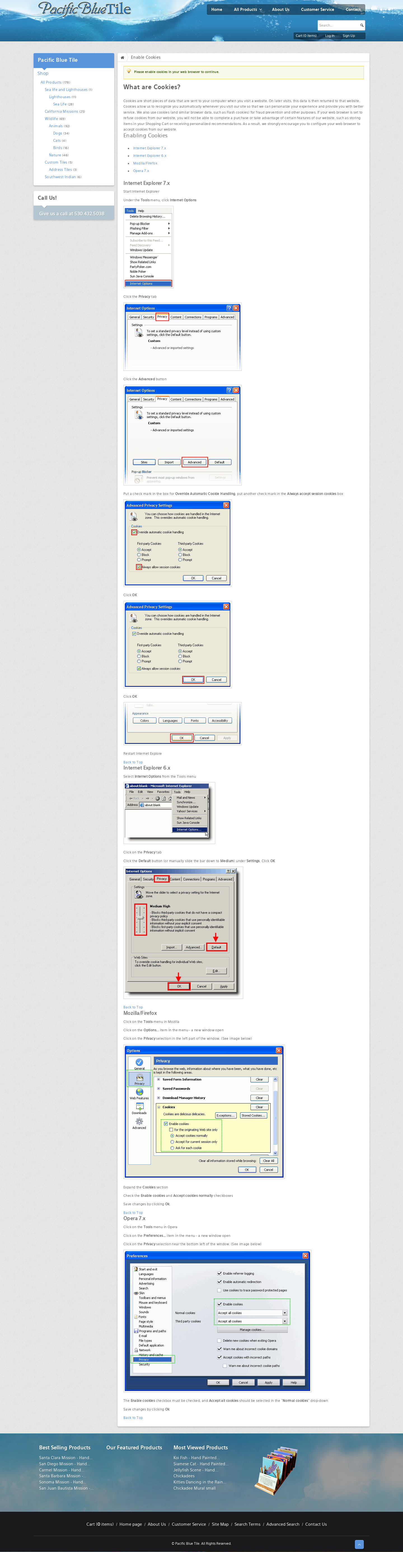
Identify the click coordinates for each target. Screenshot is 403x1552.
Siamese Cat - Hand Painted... (201, 1464)
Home (123, 57)
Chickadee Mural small (195, 1488)
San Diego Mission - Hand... (64, 1464)
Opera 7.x (141, 171)
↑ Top (359, 1544)
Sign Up (349, 36)
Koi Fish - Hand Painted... (197, 1458)
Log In (329, 36)
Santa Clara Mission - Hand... (66, 1458)
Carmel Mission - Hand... (62, 1470)
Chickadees (184, 1476)
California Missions (61, 111)
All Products (51, 82)
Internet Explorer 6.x (149, 156)
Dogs (57, 133)
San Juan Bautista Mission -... (66, 1488)
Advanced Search (282, 1524)
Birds (57, 148)
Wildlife (51, 119)
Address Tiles (60, 170)
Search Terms (248, 1524)
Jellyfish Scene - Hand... (196, 1470)
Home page (131, 1524)
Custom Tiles (56, 162)
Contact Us (316, 1524)
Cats (57, 140)
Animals (56, 126)
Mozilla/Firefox (145, 163)
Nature (55, 155)
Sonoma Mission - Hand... (62, 1482)
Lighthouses (60, 97)
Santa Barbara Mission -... (62, 1476)
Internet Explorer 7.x (149, 148)
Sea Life (60, 104)
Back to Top (133, 762)
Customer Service (189, 1524)
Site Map (220, 1524)
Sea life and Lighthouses (66, 90)
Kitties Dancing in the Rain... (200, 1482)
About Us (157, 1524)
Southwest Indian (60, 177)
